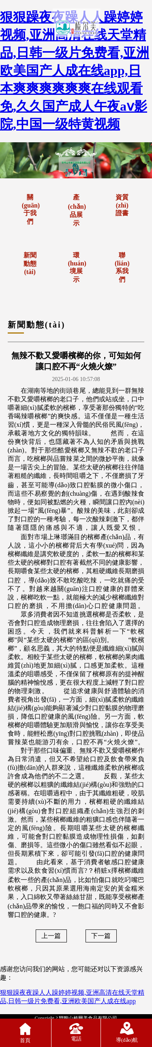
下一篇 (101, 935)
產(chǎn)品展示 (77, 210)
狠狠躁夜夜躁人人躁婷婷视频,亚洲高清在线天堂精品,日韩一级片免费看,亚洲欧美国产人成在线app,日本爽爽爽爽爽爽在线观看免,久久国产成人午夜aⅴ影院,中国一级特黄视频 (74, 70)
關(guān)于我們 (31, 209)
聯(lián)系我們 (122, 267)
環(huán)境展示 (77, 267)
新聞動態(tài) (30, 263)
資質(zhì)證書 (122, 205)
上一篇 (51, 935)
